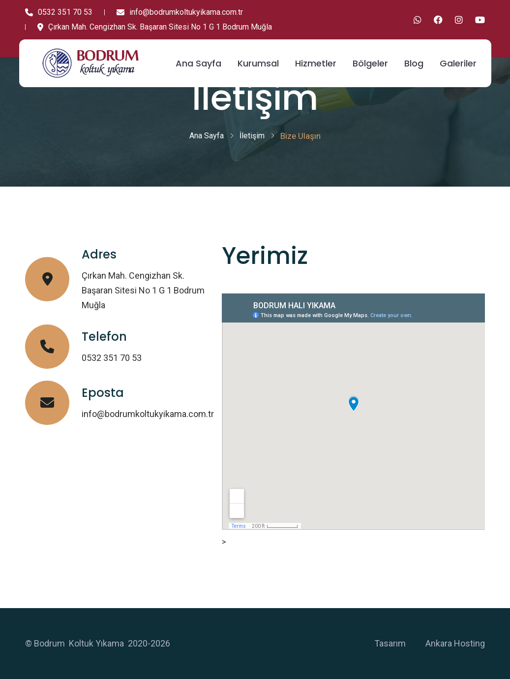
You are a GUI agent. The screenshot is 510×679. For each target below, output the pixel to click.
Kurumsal (258, 63)
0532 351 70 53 (58, 12)
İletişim (252, 135)
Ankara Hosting (455, 643)
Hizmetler (315, 63)
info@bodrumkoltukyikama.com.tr (180, 12)
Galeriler (458, 63)
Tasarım (390, 643)
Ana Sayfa (198, 63)
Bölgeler (370, 63)
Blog (413, 63)
